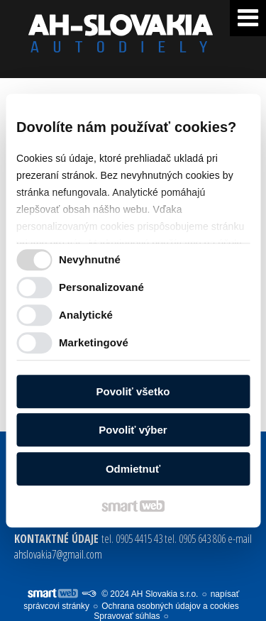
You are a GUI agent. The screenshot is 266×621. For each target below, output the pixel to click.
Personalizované (101, 287)
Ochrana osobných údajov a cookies (169, 606)
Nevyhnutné (90, 259)
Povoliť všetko (133, 391)
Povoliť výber (133, 430)
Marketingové (93, 342)
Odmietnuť (133, 469)
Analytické (86, 315)
